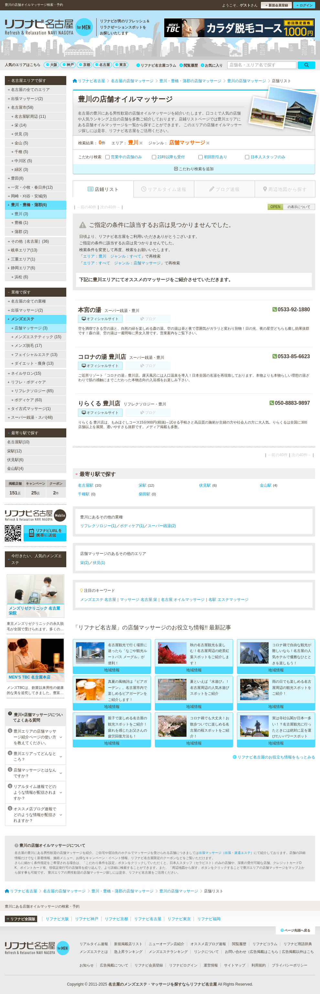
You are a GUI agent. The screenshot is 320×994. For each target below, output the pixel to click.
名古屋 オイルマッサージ (183, 599)
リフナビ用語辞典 (297, 944)
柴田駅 (144, 494)
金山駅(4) (15, 468)
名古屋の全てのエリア (29, 89)
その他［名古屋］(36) (28, 241)
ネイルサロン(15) (24, 373)
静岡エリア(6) (21, 268)
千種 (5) (19, 151)
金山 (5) (19, 143)
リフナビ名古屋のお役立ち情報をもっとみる (274, 757)
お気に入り (212, 65)
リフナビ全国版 (20, 919)
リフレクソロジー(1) (98, 526)
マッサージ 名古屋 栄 (138, 599)
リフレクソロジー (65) (32, 391)
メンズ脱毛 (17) (26, 345)
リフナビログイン (183, 965)
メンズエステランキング (168, 952)
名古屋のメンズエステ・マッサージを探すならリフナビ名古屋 (162, 984)
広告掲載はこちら (264, 952)
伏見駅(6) (15, 460)
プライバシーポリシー (289, 965)
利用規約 (258, 965)
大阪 (51, 65)
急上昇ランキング (128, 952)
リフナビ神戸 (86, 919)
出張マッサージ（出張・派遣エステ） (226, 853)
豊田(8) (16, 178)
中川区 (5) (21, 161)
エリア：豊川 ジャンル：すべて (112, 256)
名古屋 (102, 65)
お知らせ (87, 965)
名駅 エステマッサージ (228, 599)
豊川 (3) (19, 214)
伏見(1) (99, 562)
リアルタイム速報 (94, 944)
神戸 (68, 65)
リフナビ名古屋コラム (156, 65)
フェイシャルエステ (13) (34, 354)
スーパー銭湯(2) (162, 526)
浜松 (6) (19, 277)
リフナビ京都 (116, 919)
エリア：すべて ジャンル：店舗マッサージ (122, 263)
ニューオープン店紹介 (166, 944)
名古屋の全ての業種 (27, 301)
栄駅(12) (14, 451)
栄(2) (84, 562)
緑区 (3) (19, 169)
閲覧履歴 (188, 65)
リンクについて (206, 952)
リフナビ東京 (179, 919)
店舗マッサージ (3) (29, 328)
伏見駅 (205, 485)
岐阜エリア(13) (22, 250)
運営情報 (211, 965)
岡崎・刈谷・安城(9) (27, 196)
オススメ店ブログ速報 (208, 944)
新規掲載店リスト (128, 944)
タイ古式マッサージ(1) (29, 408)
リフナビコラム (264, 944)
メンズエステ (20, 319)
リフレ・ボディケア (26, 382)
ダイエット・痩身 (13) (32, 363)
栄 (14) (19, 125)
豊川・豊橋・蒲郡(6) (27, 205)
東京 (120, 65)
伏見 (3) (19, 134)
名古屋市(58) (20, 107)
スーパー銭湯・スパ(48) (30, 417)
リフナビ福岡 (208, 919)
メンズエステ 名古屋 (98, 599)
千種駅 (84, 494)
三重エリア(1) (21, 259)
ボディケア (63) (26, 400)
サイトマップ (234, 965)
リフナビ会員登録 (148, 965)
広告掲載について (114, 965)
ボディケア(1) (132, 526)
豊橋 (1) (19, 222)
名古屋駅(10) (18, 442)
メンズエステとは (94, 952)
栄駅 (142, 485)
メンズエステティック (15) (36, 337)
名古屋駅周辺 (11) (28, 116)
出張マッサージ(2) (25, 98)
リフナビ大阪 (57, 919)
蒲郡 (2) (19, 231)
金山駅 (266, 485)
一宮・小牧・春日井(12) (30, 187)
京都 (84, 65)
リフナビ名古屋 (147, 919)
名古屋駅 (85, 485)
